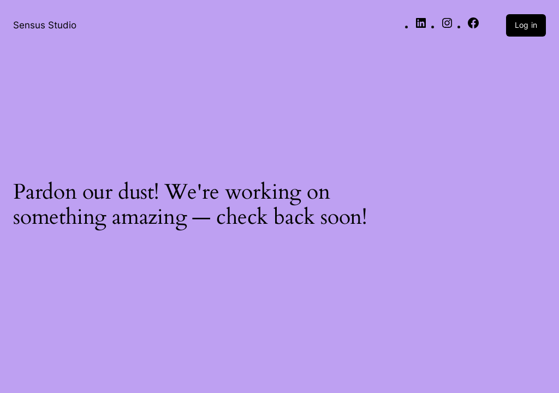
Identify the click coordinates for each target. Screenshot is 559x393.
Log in (526, 24)
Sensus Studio (44, 25)
